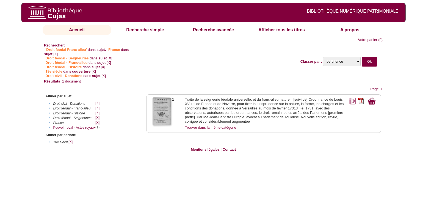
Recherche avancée (213, 30)
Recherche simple (145, 30)
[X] (55, 54)
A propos (350, 30)
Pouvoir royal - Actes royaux (74, 128)
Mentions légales (205, 149)
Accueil (77, 30)
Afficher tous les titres (281, 30)
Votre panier (367, 40)
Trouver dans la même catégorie (210, 127)
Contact (229, 149)
